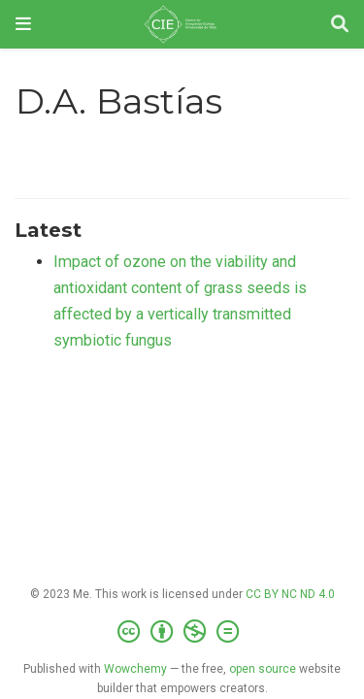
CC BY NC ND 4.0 (290, 594)
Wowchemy (135, 669)
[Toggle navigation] (23, 24)
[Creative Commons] (182, 632)
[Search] (339, 25)
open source (262, 669)
